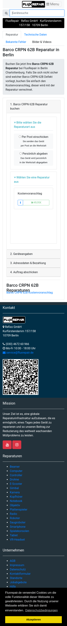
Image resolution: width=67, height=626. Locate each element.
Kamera (15, 492)
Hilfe (13, 586)
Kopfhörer (16, 496)
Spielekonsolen (19, 531)
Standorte (16, 578)
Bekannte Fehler (16, 42)
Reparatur (12, 34)
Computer (16, 471)
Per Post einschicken (33, 141)
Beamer (15, 466)
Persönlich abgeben (33, 158)
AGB (12, 561)
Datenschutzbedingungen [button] (41, 610)
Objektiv (15, 505)
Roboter (15, 518)
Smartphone (18, 526)
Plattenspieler (18, 509)
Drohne (14, 479)
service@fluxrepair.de (18, 352)
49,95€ (36, 202)
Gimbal (14, 488)
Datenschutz (18, 569)
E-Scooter (16, 483)
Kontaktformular (20, 573)
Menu (52, 4)
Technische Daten (35, 34)
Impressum (17, 565)
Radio (13, 514)
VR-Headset (17, 539)
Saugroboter (18, 522)
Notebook (16, 501)
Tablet (14, 535)
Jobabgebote (18, 582)
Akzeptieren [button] (33, 619)
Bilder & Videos (41, 42)
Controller (16, 475)
